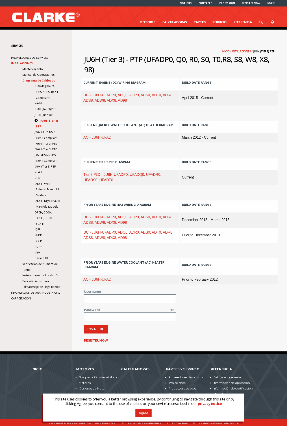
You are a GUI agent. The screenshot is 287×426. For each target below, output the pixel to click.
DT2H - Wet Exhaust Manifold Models (47, 189)
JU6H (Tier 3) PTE (45, 115)
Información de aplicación (231, 383)
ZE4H (38, 172)
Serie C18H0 (43, 258)
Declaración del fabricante (219, 423)
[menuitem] (186, 3)
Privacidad (180, 423)
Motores (147, 22)
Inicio (226, 51)
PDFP (38, 247)
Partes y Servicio (183, 369)
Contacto (206, 3)
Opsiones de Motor (92, 388)
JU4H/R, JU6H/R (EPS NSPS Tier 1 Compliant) (46, 92)
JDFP (38, 229)
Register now (251, 3)
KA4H (38, 103)
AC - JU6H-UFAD (97, 137)
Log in (96, 329)
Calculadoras (174, 22)
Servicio (219, 22)
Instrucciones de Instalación (40, 275)
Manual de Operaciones (38, 75)
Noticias (186, 3)
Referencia (242, 22)
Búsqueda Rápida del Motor (98, 377)
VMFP (38, 235)
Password (92, 309)
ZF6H (38, 178)
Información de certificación (233, 388)
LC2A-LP (40, 224)
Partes (200, 22)
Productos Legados (182, 388)
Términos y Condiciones (144, 423)
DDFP (38, 241)
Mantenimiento (32, 69)
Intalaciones (241, 51)
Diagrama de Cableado (39, 80)
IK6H (38, 252)
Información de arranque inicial (35, 293)
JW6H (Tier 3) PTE (46, 144)
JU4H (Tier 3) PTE (45, 109)
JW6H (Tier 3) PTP (46, 149)
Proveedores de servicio (29, 58)
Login (271, 3)
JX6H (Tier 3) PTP (45, 166)
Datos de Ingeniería (227, 377)
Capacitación (21, 298)
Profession (227, 3)
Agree (143, 413)
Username (92, 291)
